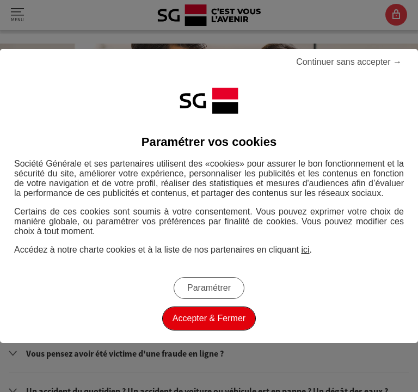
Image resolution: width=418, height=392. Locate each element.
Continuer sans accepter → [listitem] (349, 61)
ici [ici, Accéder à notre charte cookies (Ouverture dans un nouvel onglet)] (305, 249)
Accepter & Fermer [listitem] (209, 318)
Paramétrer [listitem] (209, 287)
